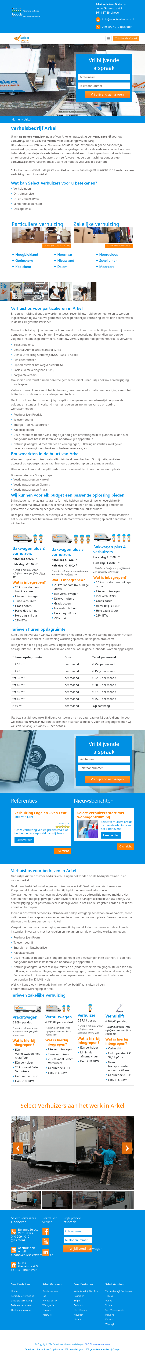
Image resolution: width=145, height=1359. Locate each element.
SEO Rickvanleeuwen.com (97, 1344)
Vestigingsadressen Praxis (31, 489)
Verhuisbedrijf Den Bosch (87, 1291)
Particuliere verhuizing (22, 1296)
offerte (42, 573)
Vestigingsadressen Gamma (32, 484)
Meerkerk (106, 266)
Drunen (109, 1319)
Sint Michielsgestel (114, 1310)
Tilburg (109, 1296)
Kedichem (23, 266)
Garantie (46, 1310)
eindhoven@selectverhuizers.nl (32, 1255)
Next (129, 1144)
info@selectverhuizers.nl (118, 19)
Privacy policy (49, 1300)
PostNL (37, 414)
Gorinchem (24, 260)
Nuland (78, 1319)
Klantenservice (50, 1291)
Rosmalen (79, 1296)
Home (14, 1291)
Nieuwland (65, 260)
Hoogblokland (26, 254)
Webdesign (77, 1344)
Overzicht (62, 851)
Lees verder (24, 840)
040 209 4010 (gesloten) (117, 27)
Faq (44, 1296)
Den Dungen (81, 1310)
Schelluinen (108, 260)
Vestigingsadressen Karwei (31, 479)
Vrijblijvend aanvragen (107, 94)
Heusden (78, 1314)
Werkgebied (48, 1305)
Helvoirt (109, 1314)
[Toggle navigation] (108, 38)
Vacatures (47, 1314)
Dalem (62, 266)
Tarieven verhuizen (21, 1305)
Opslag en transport (21, 1310)
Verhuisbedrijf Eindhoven (118, 1291)
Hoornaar (64, 254)
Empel (77, 1300)
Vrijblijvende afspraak (126, 38)
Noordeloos (108, 254)
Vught (108, 1300)
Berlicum (78, 1305)
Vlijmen (109, 1305)
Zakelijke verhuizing (21, 1300)
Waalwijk (109, 1324)
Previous (18, 1144)
